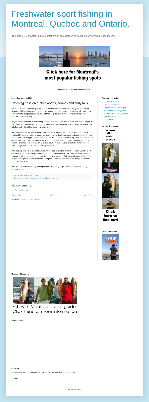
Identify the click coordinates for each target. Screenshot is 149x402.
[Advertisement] (45, 343)
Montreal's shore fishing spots (115, 108)
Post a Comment (21, 190)
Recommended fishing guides (115, 111)
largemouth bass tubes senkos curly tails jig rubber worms (38, 178)
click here (86, 89)
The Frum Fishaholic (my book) (116, 114)
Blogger (79, 389)
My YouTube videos (111, 105)
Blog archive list (110, 116)
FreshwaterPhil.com (111, 102)
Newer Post (16, 195)
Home (52, 195)
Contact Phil (108, 119)
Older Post (88, 195)
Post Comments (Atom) (31, 199)
